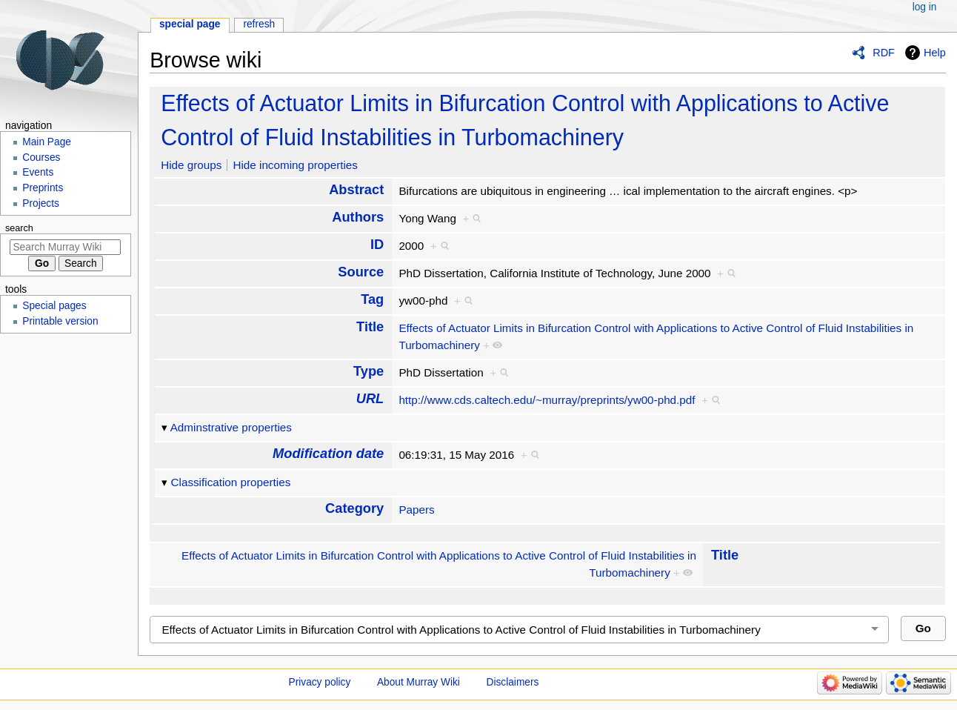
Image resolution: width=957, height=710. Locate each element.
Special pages (54, 305)
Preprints (42, 187)
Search (19, 228)
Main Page (46, 141)
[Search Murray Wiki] (65, 247)
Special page (190, 24)
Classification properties (231, 482)
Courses (41, 157)
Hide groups (191, 165)
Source (361, 271)
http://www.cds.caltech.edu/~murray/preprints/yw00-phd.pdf (547, 400)
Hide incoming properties (295, 165)
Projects (40, 203)
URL (370, 398)
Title (370, 326)
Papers (416, 509)
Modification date (328, 453)
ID (377, 244)
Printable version (60, 321)
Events (37, 172)
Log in (925, 7)
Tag (372, 299)
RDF (884, 53)
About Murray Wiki (418, 682)
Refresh (259, 24)
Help (935, 53)
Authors (358, 217)
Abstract (356, 189)
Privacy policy (320, 682)
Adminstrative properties (231, 427)
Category (354, 508)
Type (368, 371)
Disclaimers (513, 682)
